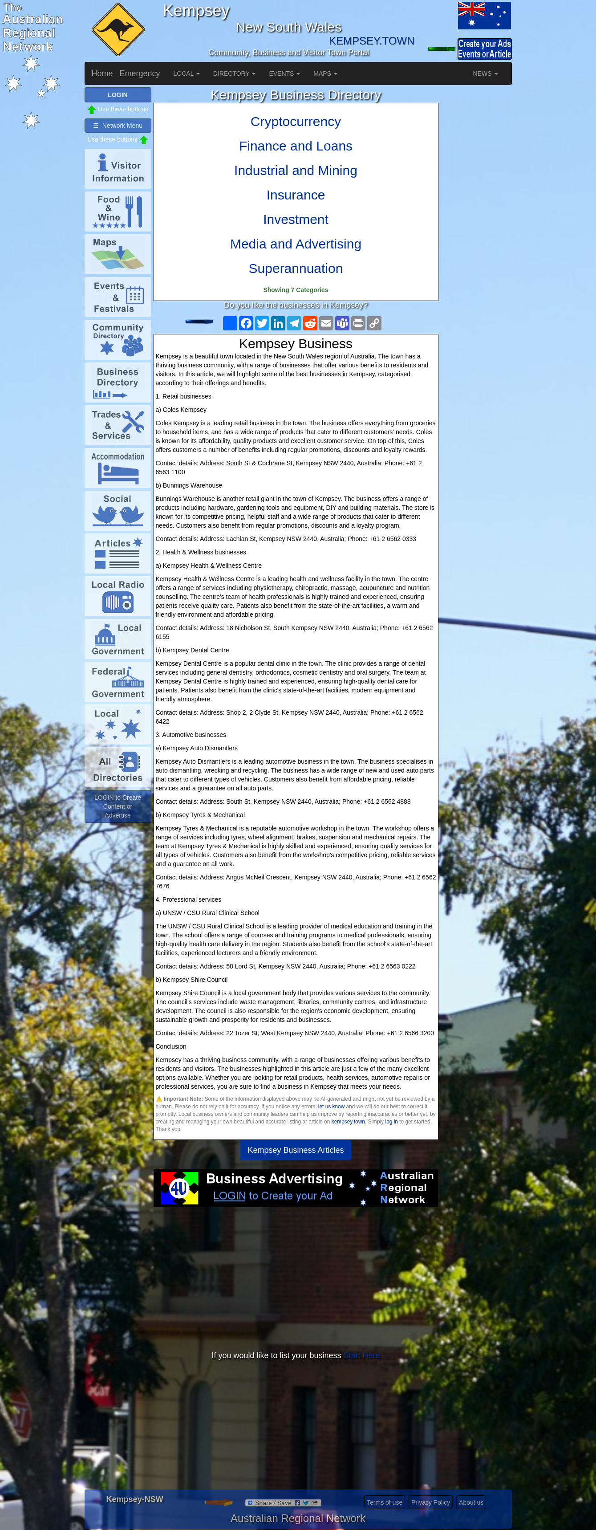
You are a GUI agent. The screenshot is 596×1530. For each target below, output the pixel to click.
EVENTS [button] (284, 73)
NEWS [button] (485, 73)
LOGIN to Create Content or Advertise (117, 806)
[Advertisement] (296, 1278)
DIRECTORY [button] (234, 73)
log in (391, 1122)
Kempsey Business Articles (295, 1150)
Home (102, 73)
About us (471, 1502)
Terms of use (384, 1502)
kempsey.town (348, 1122)
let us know (331, 1106)
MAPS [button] (325, 73)
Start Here (362, 1355)
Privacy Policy (430, 1502)
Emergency (140, 73)
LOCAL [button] (187, 73)
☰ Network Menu (117, 125)
